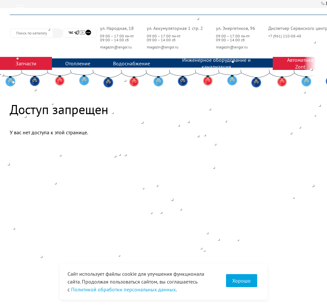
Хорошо (241, 280)
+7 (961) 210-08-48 (285, 35)
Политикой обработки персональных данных (123, 289)
